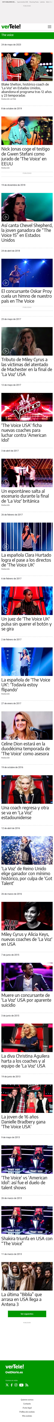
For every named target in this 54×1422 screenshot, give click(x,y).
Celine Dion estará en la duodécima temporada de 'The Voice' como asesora (25, 748)
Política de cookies (27, 1412)
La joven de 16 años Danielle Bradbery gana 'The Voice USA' (23, 1121)
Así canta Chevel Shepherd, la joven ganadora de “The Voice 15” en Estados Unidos (27, 233)
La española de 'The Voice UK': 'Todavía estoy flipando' (25, 684)
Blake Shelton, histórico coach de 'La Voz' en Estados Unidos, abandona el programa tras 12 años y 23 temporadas (26, 89)
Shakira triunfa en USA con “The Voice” (26, 1241)
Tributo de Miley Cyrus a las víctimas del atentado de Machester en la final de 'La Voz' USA (26, 367)
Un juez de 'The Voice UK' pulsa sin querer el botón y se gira (26, 623)
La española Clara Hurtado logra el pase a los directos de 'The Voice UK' (26, 559)
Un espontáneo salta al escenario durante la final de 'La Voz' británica (25, 496)
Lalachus (42, 2)
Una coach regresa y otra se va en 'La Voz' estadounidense (25, 812)
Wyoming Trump (34, 2)
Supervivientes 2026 (22, 2)
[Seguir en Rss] (26, 1385)
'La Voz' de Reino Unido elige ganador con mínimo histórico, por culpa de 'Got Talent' (26, 876)
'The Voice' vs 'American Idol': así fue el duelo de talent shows (24, 1182)
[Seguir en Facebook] (12, 1384)
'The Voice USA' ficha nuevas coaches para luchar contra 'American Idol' (23, 432)
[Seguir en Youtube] (21, 1384)
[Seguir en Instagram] (15, 1385)
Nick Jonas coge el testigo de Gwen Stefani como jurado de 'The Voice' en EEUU (25, 156)
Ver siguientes (27, 1314)
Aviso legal (27, 1408)
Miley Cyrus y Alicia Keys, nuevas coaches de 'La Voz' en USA (26, 939)
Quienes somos (27, 1399)
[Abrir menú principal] (49, 27)
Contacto (27, 1404)
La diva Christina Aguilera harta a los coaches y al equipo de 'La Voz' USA (25, 1060)
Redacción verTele (8, 99)
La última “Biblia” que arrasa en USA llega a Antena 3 (21, 1299)
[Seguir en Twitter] (7, 1385)
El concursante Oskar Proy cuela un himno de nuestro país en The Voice (26, 296)
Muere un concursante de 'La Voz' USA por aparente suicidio (26, 1000)
